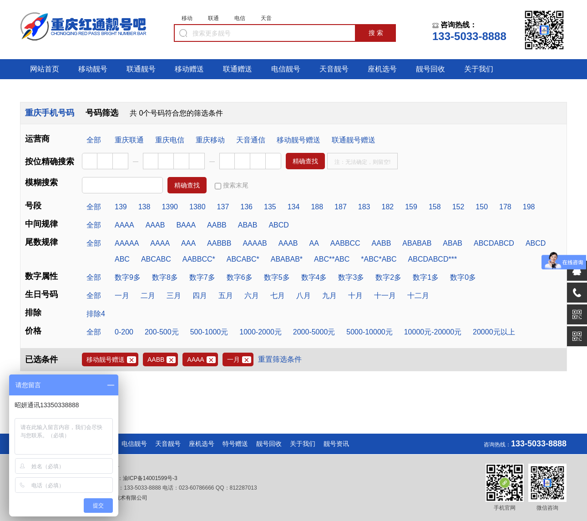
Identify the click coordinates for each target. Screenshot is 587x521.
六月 (251, 295)
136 (246, 207)
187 (340, 207)
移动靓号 (92, 69)
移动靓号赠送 (298, 140)
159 (411, 207)
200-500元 (162, 332)
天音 (266, 18)
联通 (213, 18)
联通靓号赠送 (353, 140)
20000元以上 (494, 332)
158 (435, 207)
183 (364, 207)
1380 (197, 207)
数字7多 (202, 277)
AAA (188, 243)
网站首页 (44, 69)
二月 (148, 295)
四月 (199, 295)
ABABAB (416, 243)
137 (223, 207)
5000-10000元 (369, 332)
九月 (329, 295)
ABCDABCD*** (432, 259)
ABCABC (156, 259)
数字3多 (351, 277)
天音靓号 (334, 69)
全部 (93, 140)
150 (482, 207)
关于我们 (478, 69)
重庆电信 (169, 140)
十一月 (385, 295)
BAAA (186, 225)
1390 (170, 207)
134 (294, 207)
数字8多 (165, 277)
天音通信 (250, 140)
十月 (355, 295)
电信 (239, 18)
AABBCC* (198, 259)
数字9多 (128, 277)
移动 (187, 18)
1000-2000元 (260, 332)
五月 (225, 295)
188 (317, 207)
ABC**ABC (331, 259)
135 (270, 207)
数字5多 (277, 277)
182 (388, 207)
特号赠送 (235, 443)
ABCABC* (243, 259)
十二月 (418, 295)
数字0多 (463, 277)
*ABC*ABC (378, 259)
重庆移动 (210, 140)
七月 (277, 295)
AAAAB (255, 243)
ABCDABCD (494, 243)
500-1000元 (209, 332)
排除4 (95, 314)
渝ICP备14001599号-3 (150, 478)
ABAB (248, 225)
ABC (122, 259)
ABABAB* (287, 259)
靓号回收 (430, 69)
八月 (303, 295)
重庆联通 (129, 140)
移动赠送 (189, 69)
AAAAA (127, 243)
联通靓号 (141, 69)
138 (144, 207)
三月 (174, 295)
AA (314, 243)
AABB (217, 225)
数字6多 (240, 277)
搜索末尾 (231, 185)
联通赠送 (237, 69)
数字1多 (426, 277)
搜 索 (376, 32)
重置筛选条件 (280, 359)
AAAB (155, 225)
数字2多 (388, 277)
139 (121, 207)
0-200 (124, 332)
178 (505, 207)
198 (529, 207)
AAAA (124, 225)
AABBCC (345, 243)
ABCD (278, 225)
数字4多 (314, 277)
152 (458, 207)
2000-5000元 (314, 332)
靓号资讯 (336, 443)
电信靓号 (285, 69)
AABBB (219, 243)
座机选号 (382, 69)
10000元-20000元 (432, 332)
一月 (122, 295)
